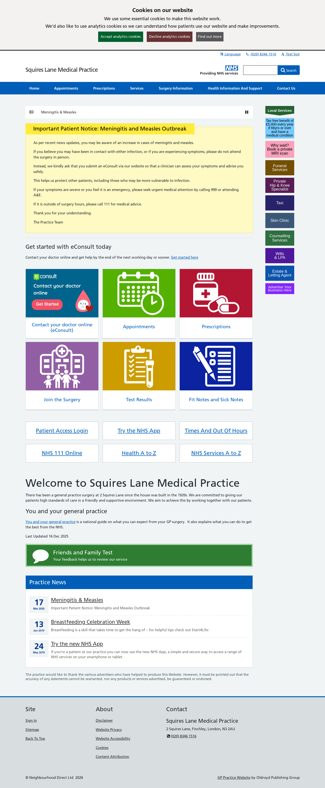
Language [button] (230, 54)
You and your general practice (50, 521)
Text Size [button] (290, 54)
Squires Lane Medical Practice (61, 69)
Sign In (31, 720)
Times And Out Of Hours (216, 430)
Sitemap (32, 729)
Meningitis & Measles (58, 112)
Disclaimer (104, 720)
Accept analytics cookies (121, 36)
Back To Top (35, 738)
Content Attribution (112, 756)
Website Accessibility (113, 738)
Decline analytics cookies (169, 36)
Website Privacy (109, 729)
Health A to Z (139, 453)
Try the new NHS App (77, 644)
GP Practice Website (233, 777)
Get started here (184, 257)
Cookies (102, 747)
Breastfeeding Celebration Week (90, 622)
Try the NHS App (139, 430)
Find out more (210, 36)
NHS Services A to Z (216, 453)
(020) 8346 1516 (260, 54)
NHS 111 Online (62, 453)
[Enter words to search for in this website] (260, 70)
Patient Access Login (62, 430)
